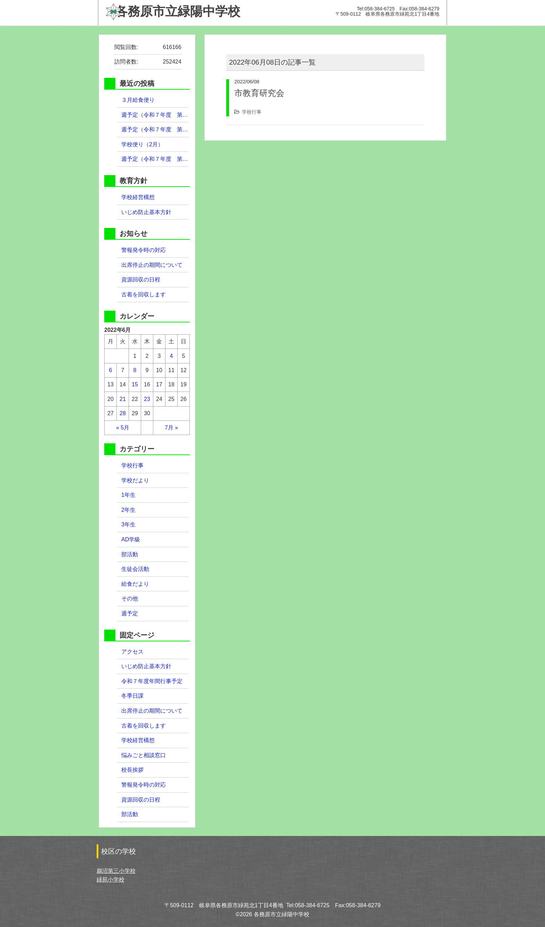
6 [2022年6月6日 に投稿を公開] (110, 370)
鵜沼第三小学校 (116, 871)
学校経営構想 (138, 197)
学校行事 (251, 112)
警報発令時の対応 (143, 250)
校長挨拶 (132, 770)
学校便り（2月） (142, 144)
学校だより (135, 480)
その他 (129, 598)
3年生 (128, 524)
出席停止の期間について (151, 265)
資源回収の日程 (140, 279)
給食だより (135, 584)
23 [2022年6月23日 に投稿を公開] (147, 399)
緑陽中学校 (173, 11)
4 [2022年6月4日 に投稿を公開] (171, 356)
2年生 (128, 510)
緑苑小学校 (110, 880)
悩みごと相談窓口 (143, 755)
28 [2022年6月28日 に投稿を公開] (123, 413)
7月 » (171, 427)
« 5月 (122, 427)
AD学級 (130, 539)
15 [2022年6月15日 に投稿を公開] (135, 384)
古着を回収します (143, 294)
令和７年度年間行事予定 (151, 681)
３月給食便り (138, 100)
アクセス (132, 652)
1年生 (128, 495)
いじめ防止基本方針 (146, 212)
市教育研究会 (259, 93)
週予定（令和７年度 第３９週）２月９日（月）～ (188, 159)
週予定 (129, 613)
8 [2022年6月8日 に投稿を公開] (135, 370)
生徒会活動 (135, 569)
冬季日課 (132, 696)
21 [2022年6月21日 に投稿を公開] (123, 399)
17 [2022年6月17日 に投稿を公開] (159, 384)
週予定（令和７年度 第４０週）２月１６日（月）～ (188, 129)
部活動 (129, 554)
